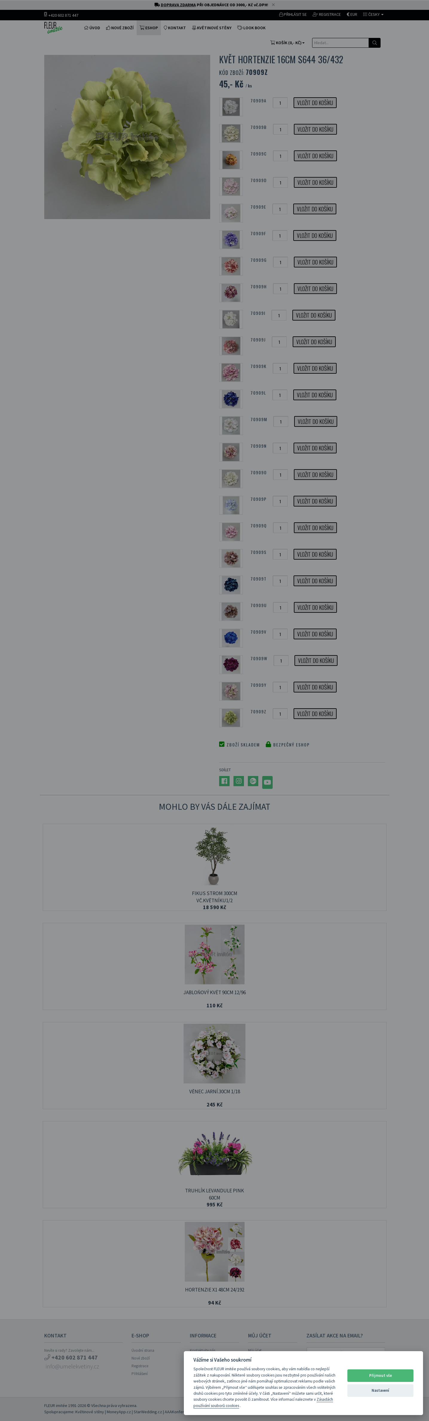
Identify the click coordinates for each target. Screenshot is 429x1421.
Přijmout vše (380, 1375)
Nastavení (380, 1390)
